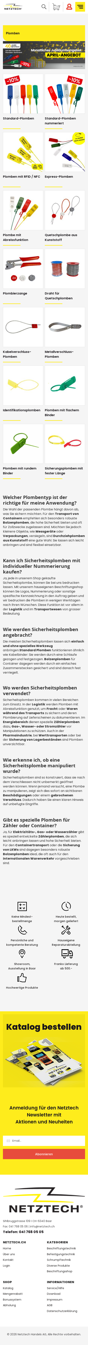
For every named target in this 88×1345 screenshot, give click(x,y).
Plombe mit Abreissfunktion (15, 237)
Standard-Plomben (18, 118)
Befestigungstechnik (61, 1254)
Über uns (9, 1254)
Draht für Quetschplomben (59, 296)
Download (53, 1294)
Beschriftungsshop (59, 1271)
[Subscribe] (44, 1154)
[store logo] (12, 7)
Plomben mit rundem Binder (19, 470)
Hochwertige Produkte (22, 988)
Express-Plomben (59, 176)
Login (6, 1266)
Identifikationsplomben (21, 410)
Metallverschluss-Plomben (59, 354)
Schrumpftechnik (59, 1260)
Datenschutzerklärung (62, 1311)
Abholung (9, 1305)
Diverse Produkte (58, 1266)
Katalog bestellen (44, 1027)
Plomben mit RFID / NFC (21, 176)
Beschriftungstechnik (61, 1248)
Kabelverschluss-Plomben (17, 354)
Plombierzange (15, 293)
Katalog (8, 1288)
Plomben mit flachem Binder (62, 412)
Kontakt (8, 1260)
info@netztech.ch (42, 1226)
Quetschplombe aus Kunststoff (61, 237)
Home (7, 1248)
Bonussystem (12, 1300)
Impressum (54, 1300)
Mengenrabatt (13, 1294)
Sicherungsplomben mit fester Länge (64, 470)
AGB (49, 1305)
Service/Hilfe (55, 1288)
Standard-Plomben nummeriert (60, 121)
